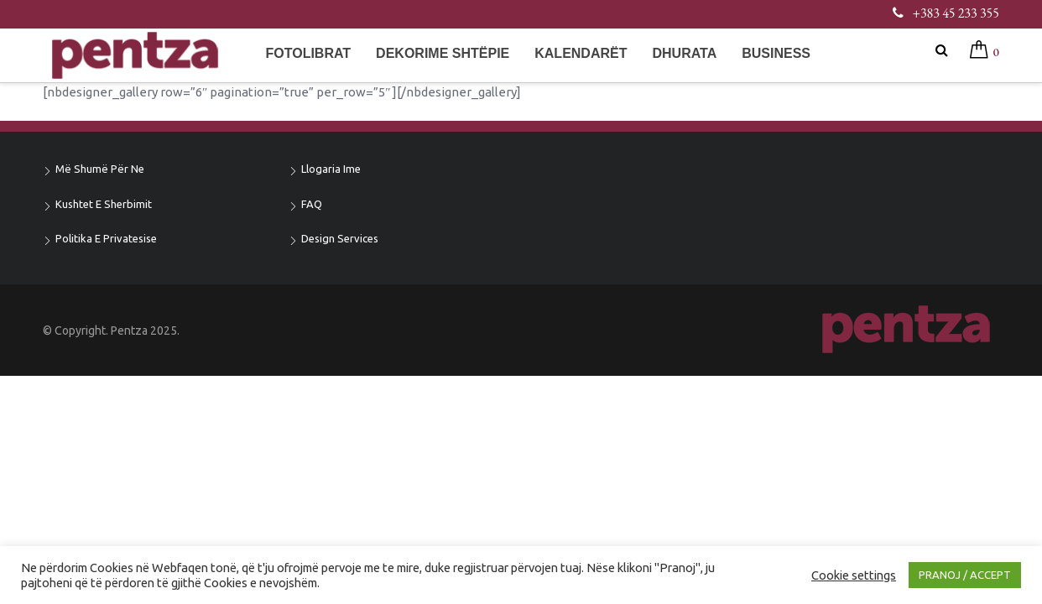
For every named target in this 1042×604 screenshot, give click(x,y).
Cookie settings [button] (853, 575)
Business (776, 53)
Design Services (339, 238)
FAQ (311, 204)
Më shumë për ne (99, 168)
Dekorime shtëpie (442, 53)
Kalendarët (580, 53)
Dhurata (684, 53)
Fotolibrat (308, 53)
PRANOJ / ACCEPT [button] (965, 575)
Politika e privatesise (106, 238)
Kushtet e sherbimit (103, 204)
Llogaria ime (331, 168)
